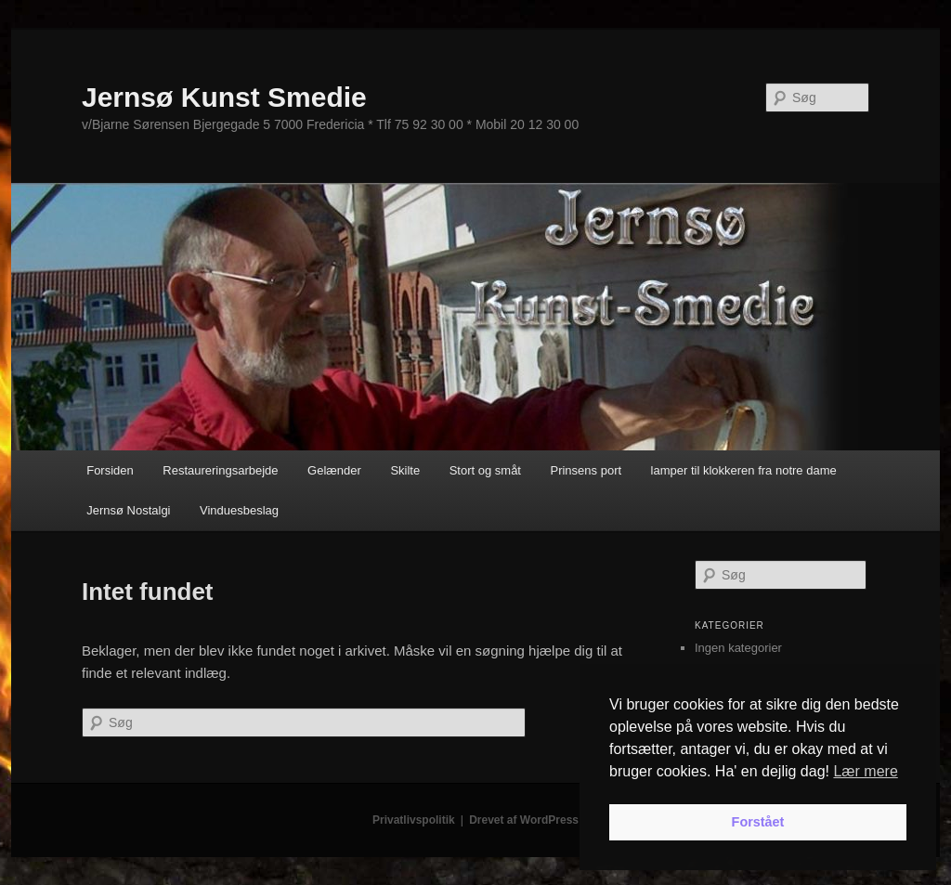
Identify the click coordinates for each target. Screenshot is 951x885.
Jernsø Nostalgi (128, 510)
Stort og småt (485, 470)
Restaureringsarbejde (220, 470)
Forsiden (110, 470)
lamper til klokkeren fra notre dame (744, 470)
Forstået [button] (758, 821)
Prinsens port (585, 470)
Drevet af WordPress (524, 819)
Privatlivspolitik (413, 819)
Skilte (405, 470)
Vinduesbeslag (239, 510)
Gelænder (334, 470)
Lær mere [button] (865, 771)
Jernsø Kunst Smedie (224, 97)
